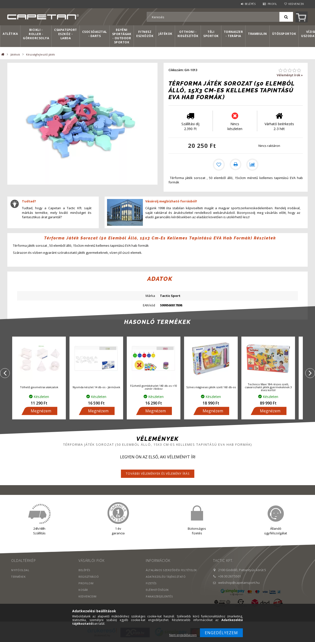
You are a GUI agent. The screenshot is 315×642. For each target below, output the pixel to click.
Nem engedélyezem (183, 635)
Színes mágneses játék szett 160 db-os (211, 388)
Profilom (86, 584)
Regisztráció (89, 577)
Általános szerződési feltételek (172, 571)
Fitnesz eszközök (144, 34)
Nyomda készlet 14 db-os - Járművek (96, 388)
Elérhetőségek (157, 591)
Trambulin (257, 34)
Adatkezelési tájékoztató (166, 577)
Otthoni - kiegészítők (187, 34)
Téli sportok (211, 34)
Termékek (18, 577)
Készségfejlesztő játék (40, 54)
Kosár (83, 591)
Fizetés (151, 584)
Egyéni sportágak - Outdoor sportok (121, 36)
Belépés (250, 4)
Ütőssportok (284, 34)
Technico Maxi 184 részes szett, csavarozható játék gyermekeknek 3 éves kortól (268, 388)
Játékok (165, 34)
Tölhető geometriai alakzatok (39, 388)
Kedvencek (296, 4)
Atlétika (10, 34)
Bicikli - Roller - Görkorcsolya (36, 34)
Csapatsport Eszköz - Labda (65, 34)
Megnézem (41, 412)
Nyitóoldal (20, 571)
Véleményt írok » (290, 75)
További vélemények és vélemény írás (157, 474)
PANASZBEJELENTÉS (159, 597)
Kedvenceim (87, 597)
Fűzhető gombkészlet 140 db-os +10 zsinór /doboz (153, 388)
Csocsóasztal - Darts (94, 34)
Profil (272, 4)
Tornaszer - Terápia (233, 34)
